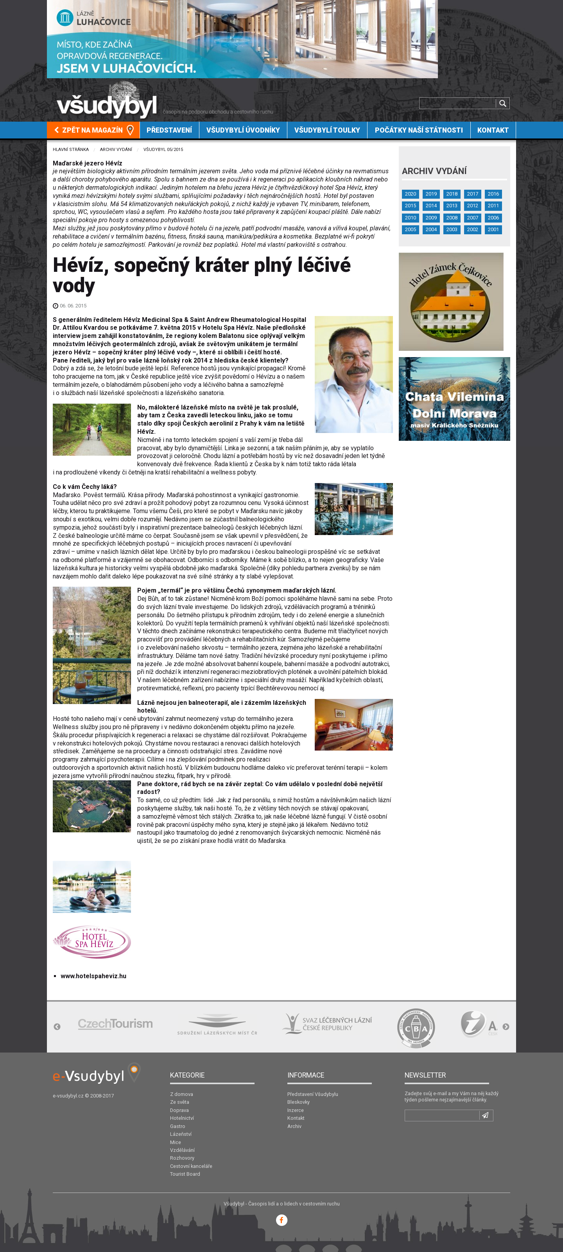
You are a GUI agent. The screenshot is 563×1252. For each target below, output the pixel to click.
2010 (410, 218)
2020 (410, 194)
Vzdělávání (182, 1150)
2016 (493, 194)
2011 (493, 205)
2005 (410, 229)
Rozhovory (182, 1158)
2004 (431, 229)
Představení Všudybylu (312, 1094)
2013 (451, 205)
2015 (410, 205)
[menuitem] (93, 130)
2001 (493, 229)
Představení (169, 130)
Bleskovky (298, 1102)
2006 (493, 218)
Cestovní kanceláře (191, 1166)
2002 (472, 229)
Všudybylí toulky (327, 130)
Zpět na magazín (88, 130)
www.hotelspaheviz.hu (93, 976)
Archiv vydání (116, 149)
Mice (175, 1142)
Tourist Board (185, 1174)
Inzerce (295, 1110)
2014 (431, 205)
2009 (431, 218)
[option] (115, 1024)
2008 (451, 218)
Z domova (181, 1094)
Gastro (177, 1126)
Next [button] (506, 1027)
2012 (472, 205)
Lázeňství (181, 1134)
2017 (472, 194)
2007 (472, 218)
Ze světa (179, 1102)
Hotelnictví (182, 1118)
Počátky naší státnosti (419, 130)
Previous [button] (57, 1027)
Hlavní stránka (71, 149)
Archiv (294, 1126)
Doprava (179, 1110)
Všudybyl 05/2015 (163, 149)
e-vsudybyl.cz (68, 1096)
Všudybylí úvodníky (243, 130)
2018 (451, 194)
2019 (431, 194)
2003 (451, 229)
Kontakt (493, 130)
